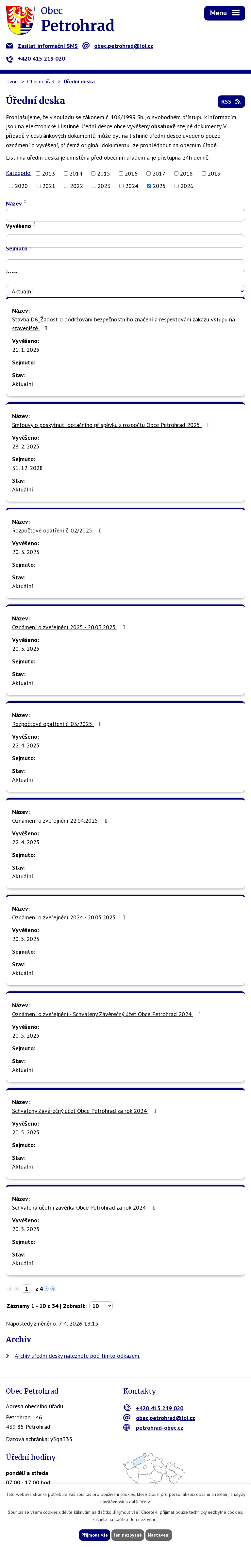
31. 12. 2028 (27, 468)
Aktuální (22, 384)
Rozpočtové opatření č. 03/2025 (58, 724)
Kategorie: (18, 173)
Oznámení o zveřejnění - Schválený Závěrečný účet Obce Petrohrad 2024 (108, 1014)
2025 (159, 186)
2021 (48, 186)
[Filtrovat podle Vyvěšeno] (125, 241)
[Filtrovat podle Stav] (125, 291)
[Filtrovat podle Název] (125, 215)
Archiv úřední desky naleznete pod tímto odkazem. (77, 1355)
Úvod (12, 81)
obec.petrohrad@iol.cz (117, 46)
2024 (131, 186)
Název (14, 203)
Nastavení (159, 1535)
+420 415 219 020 (35, 58)
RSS (231, 101)
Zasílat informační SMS (42, 46)
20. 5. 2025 (26, 939)
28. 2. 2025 (26, 446)
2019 (214, 173)
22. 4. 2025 (26, 745)
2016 (131, 173)
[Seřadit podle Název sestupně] (25, 203)
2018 (186, 173)
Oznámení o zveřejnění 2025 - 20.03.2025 (70, 627)
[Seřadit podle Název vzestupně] (25, 200)
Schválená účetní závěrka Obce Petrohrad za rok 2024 (85, 1207)
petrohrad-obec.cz (153, 1427)
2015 (103, 173)
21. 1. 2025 (26, 349)
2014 (75, 173)
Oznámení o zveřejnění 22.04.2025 (61, 820)
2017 (158, 173)
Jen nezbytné (128, 1535)
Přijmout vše (94, 1535)
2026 (186, 186)
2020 (21, 186)
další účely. (140, 1502)
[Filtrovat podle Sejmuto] (125, 265)
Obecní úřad (40, 81)
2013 (48, 173)
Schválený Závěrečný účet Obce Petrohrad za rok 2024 (85, 1110)
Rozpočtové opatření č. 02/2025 (58, 530)
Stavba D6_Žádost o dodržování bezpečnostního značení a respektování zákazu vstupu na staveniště (123, 324)
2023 (103, 186)
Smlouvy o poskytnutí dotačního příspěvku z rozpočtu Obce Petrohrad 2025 (112, 425)
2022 (76, 186)
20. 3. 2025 (26, 552)
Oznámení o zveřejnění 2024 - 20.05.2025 (70, 917)
